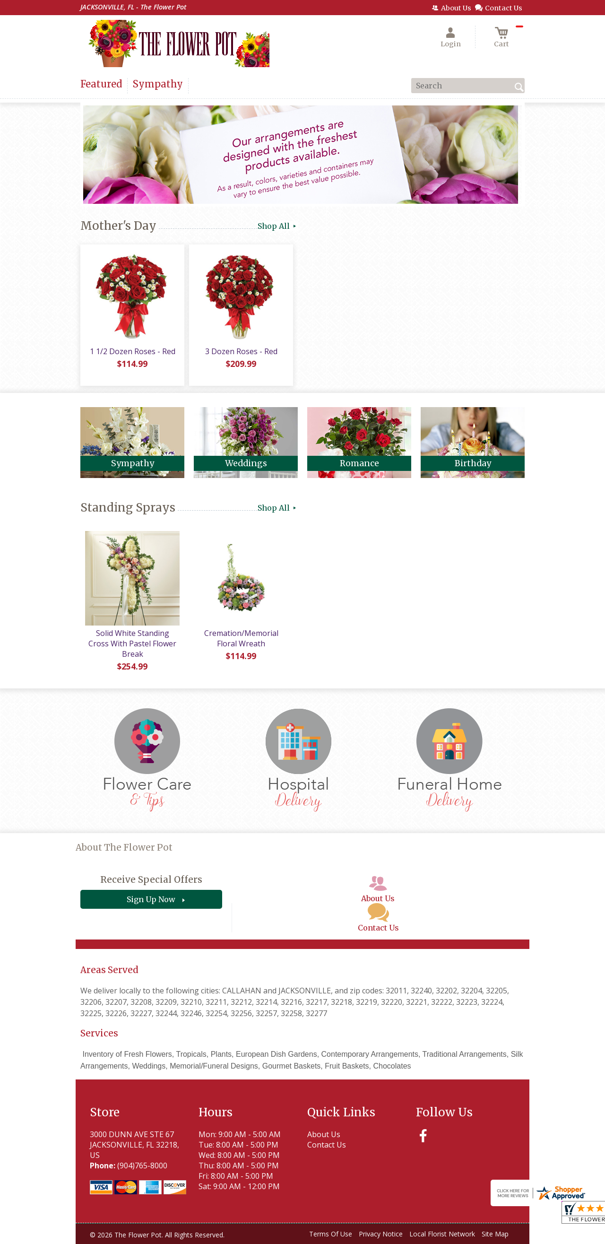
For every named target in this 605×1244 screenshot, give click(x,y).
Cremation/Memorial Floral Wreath (241, 638)
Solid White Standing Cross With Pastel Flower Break (132, 643)
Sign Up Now (151, 899)
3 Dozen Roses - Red (241, 351)
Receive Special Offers (151, 879)
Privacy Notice (381, 1233)
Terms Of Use (330, 1233)
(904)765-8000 (142, 1165)
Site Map (495, 1233)
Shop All (278, 226)
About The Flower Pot (124, 847)
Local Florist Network (442, 1233)
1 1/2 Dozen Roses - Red (132, 351)
